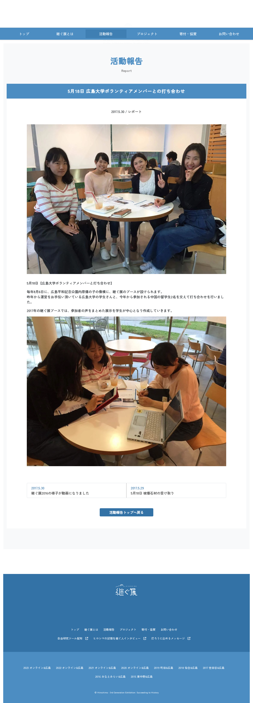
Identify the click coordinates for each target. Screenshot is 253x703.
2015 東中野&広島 (142, 673)
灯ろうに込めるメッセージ (170, 637)
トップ (24, 33)
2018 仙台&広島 (188, 665)
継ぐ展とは (65, 33)
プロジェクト (147, 33)
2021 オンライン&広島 (102, 665)
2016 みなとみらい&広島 (110, 673)
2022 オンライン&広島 (69, 665)
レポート (135, 111)
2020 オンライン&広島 (135, 665)
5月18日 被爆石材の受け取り (152, 490)
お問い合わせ (229, 33)
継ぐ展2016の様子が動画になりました (60, 490)
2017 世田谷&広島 (213, 665)
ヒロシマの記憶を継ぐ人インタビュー (119, 637)
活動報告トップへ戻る (126, 512)
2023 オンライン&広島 (37, 665)
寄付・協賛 (188, 33)
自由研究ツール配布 (72, 637)
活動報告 (106, 33)
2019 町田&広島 (163, 665)
